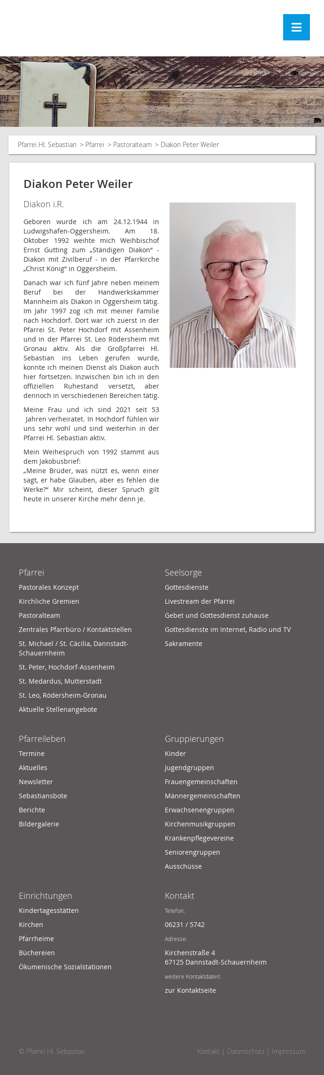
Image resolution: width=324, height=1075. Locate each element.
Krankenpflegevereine (199, 838)
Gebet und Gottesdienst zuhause (217, 615)
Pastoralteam (132, 144)
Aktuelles (33, 767)
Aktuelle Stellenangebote (58, 709)
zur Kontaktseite (190, 990)
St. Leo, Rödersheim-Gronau (63, 695)
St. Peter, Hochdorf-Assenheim (67, 666)
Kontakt (179, 895)
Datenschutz (245, 1051)
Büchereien (37, 952)
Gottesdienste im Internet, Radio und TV (228, 629)
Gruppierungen (194, 738)
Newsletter (36, 781)
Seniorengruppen (192, 852)
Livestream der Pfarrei (200, 601)
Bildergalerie (39, 823)
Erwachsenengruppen (199, 809)
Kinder (175, 753)
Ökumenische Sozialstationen (65, 966)
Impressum (288, 1051)
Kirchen (31, 924)
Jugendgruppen (189, 767)
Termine (32, 753)
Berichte (32, 809)
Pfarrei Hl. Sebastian (47, 144)
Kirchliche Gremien (49, 601)
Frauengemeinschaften (201, 781)
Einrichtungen (45, 895)
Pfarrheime (36, 938)
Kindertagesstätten (49, 910)
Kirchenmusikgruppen (200, 823)
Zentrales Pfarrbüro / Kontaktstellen (75, 629)
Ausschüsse (183, 866)
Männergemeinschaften (202, 795)
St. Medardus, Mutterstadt (60, 681)
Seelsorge (183, 572)
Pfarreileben (42, 738)
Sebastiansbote (43, 795)
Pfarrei (94, 144)
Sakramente (183, 643)
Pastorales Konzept (49, 587)
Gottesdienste (186, 587)
